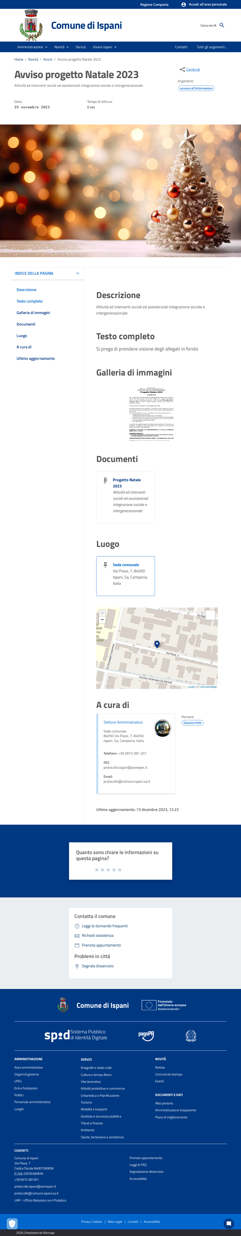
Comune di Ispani (86, 25)
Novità (33, 59)
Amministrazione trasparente (175, 1110)
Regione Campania (154, 4)
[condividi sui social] (189, 69)
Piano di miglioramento (171, 1117)
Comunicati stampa (168, 1074)
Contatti (21, 1150)
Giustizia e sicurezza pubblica (101, 1116)
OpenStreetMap (208, 687)
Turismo (86, 1102)
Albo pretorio (164, 1103)
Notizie (160, 1067)
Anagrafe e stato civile (96, 1067)
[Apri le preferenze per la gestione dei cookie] (12, 1223)
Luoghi (19, 1108)
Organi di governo (26, 1074)
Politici (18, 1095)
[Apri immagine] (151, 414)
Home (18, 59)
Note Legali (115, 1221)
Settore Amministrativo (123, 722)
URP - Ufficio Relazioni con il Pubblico (40, 1200)
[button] (204, 4)
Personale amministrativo (32, 1101)
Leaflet (191, 687)
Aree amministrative (28, 1067)
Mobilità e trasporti (94, 1109)
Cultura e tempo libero (96, 1074)
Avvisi (47, 59)
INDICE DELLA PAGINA (34, 273)
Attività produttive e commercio (103, 1088)
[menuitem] (181, 47)
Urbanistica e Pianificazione (100, 1095)
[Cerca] (222, 25)
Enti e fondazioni (25, 1088)
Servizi (86, 1059)
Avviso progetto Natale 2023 (79, 59)
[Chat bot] (228, 1223)
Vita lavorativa (91, 1081)
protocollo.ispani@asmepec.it (35, 1186)
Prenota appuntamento (145, 1157)
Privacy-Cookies (91, 1221)
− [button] (102, 620)
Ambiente (87, 1130)
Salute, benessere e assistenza (102, 1137)
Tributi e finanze (92, 1123)
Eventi (159, 1081)
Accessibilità (138, 1178)
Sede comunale (126, 565)
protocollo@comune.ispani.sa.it (36, 1193)
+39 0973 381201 (26, 1179)
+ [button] (102, 613)
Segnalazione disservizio (146, 1171)
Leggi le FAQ (138, 1164)
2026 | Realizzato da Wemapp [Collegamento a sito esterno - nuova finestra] (35, 1232)
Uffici (18, 1081)
